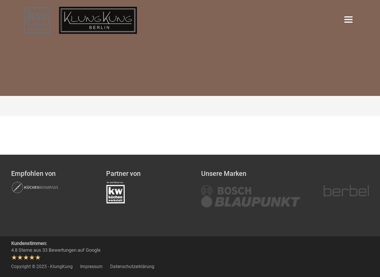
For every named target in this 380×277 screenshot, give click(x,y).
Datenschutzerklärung (132, 266)
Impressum (91, 266)
